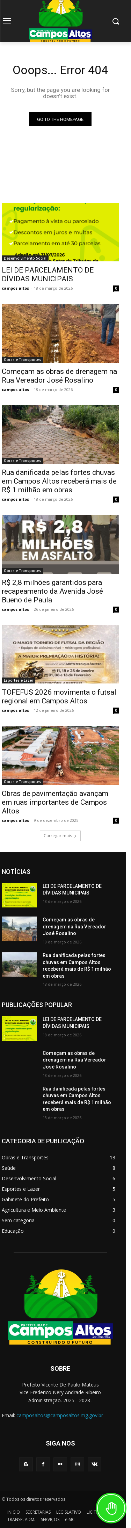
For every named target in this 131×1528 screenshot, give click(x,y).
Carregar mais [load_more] (60, 836)
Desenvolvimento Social (25, 258)
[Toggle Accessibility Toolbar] (111, 1508)
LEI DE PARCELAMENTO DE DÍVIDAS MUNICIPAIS (48, 274)
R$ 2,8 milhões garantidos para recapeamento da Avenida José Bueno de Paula (52, 591)
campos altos (15, 288)
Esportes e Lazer (18, 680)
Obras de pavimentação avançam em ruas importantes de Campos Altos (55, 802)
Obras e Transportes (22, 359)
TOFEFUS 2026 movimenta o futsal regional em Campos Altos (59, 696)
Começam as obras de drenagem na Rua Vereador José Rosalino (59, 375)
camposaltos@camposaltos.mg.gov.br (59, 1415)
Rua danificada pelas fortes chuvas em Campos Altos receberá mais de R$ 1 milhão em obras (59, 481)
